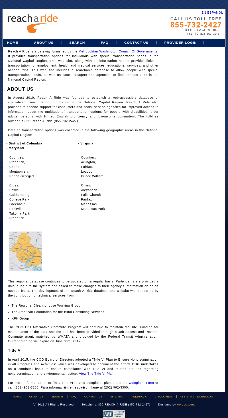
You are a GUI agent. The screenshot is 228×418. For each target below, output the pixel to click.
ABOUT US (36, 396)
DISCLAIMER (163, 396)
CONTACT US (93, 396)
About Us (43, 42)
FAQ (104, 42)
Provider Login (180, 42)
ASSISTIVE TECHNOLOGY (197, 396)
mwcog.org (186, 404)
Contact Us (136, 42)
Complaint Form (142, 383)
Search (77, 42)
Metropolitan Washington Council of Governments (118, 51)
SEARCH (57, 396)
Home (13, 42)
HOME (17, 396)
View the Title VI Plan (96, 373)
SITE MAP (117, 396)
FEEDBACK (139, 396)
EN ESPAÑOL (212, 12)
